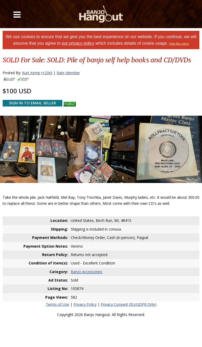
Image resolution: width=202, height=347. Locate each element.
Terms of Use (57, 304)
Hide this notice (179, 43)
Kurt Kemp (31, 72)
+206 (46, 72)
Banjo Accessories (86, 271)
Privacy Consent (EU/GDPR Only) (128, 304)
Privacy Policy (85, 304)
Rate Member (68, 72)
